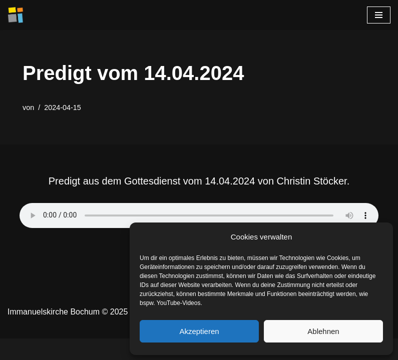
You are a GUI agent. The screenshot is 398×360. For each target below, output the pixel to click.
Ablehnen (323, 331)
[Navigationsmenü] (378, 15)
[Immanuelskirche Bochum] (16, 15)
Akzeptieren (199, 331)
